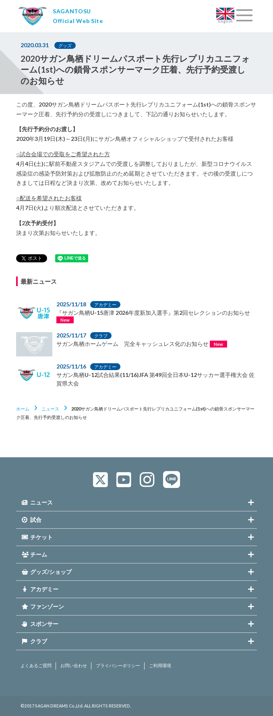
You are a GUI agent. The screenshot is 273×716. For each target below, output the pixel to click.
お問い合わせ (73, 665)
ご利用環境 (160, 665)
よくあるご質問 (36, 665)
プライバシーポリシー (118, 665)
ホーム (22, 408)
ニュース (50, 408)
